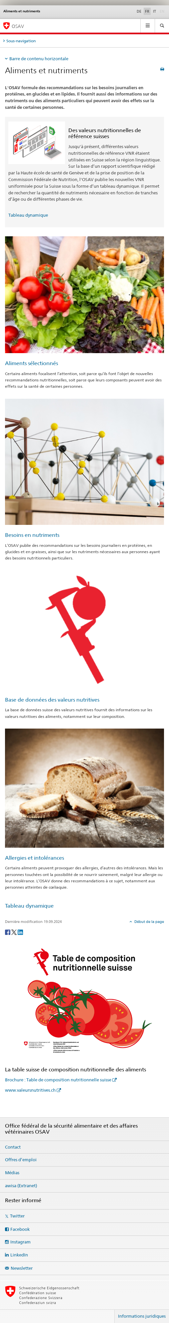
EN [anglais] (163, 11)
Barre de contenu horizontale (38, 58)
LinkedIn (19, 1254)
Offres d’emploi (21, 1159)
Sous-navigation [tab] (21, 40)
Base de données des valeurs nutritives (52, 700)
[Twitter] (14, 931)
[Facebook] (8, 931)
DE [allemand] (139, 11)
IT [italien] (154, 11)
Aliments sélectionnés (31, 363)
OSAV (18, 26)
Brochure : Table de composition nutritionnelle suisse (58, 1079)
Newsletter (22, 1268)
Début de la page (148, 921)
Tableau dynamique (28, 215)
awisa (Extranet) (21, 1185)
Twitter (17, 1215)
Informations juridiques (142, 1316)
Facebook (20, 1229)
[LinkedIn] (20, 931)
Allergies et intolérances (34, 858)
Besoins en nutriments (32, 535)
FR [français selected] (147, 11)
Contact (13, 1147)
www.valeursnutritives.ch (30, 1090)
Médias (12, 1172)
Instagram (20, 1241)
